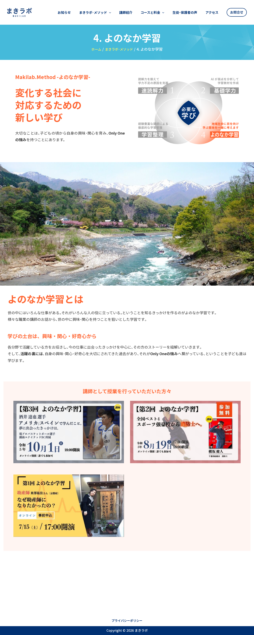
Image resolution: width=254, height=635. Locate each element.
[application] (124, 14)
